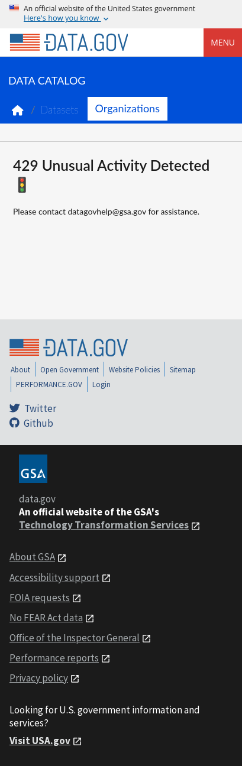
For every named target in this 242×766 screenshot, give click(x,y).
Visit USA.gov (39, 740)
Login (101, 384)
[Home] (68, 42)
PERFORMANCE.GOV (49, 384)
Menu (223, 42)
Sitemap (183, 370)
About (20, 370)
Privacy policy (38, 677)
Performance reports (54, 657)
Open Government (69, 370)
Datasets (59, 109)
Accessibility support (54, 577)
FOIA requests (39, 597)
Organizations (127, 108)
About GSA (32, 556)
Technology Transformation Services (104, 524)
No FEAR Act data (46, 617)
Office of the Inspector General (74, 637)
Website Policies (134, 370)
